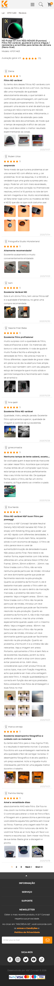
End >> (39, 867)
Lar (3, 13)
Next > (28, 867)
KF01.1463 (11, 13)
